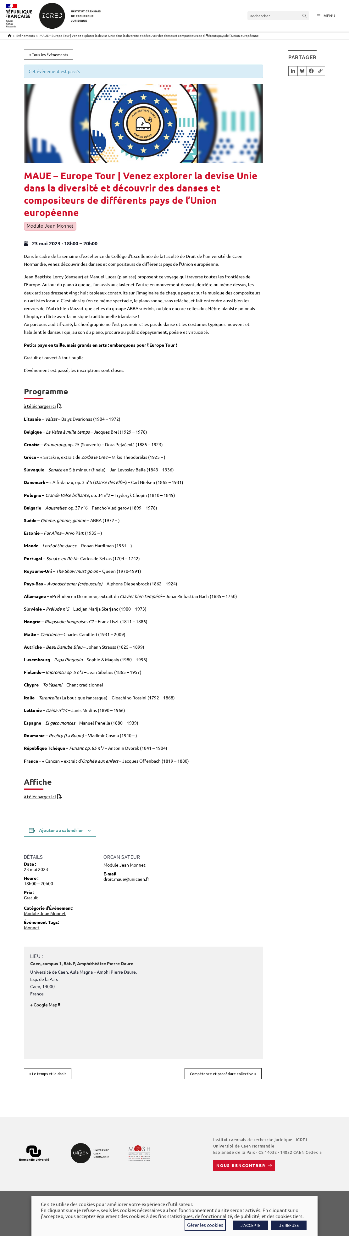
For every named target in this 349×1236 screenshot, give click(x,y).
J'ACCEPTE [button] (250, 1225)
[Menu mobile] (326, 16)
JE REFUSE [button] (289, 1225)
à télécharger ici (40, 406)
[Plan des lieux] (196, 1006)
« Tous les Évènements (48, 54)
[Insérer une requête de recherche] (278, 15)
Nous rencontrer (241, 1165)
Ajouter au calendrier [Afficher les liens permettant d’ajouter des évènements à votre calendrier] (61, 830)
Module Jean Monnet (50, 226)
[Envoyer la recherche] (304, 15)
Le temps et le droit (47, 1073)
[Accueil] (9, 35)
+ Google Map (43, 1004)
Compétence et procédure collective (223, 1073)
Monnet (32, 927)
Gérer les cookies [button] (205, 1225)
